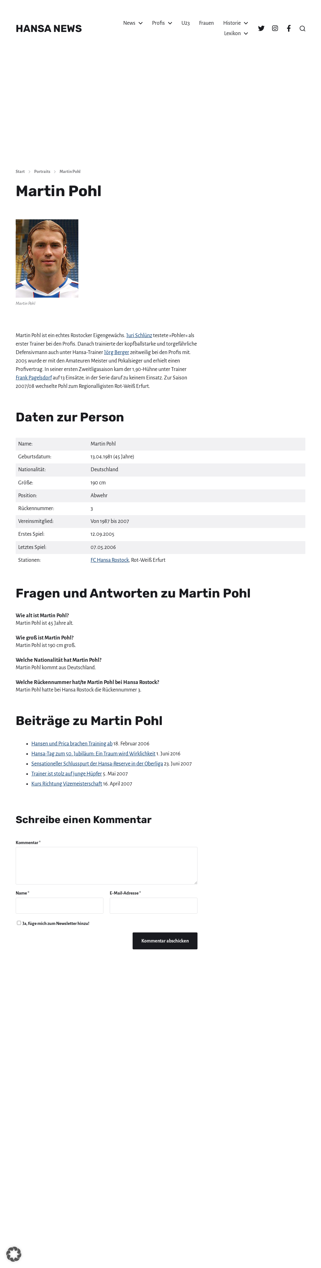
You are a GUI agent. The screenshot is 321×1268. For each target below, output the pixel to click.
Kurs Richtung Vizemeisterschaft (66, 784)
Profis (158, 23)
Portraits (42, 172)
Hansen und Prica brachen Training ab (72, 744)
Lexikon (232, 33)
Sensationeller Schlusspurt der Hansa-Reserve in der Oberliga (97, 764)
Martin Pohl (70, 172)
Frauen (206, 23)
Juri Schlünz (139, 335)
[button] (302, 28)
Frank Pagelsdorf (34, 378)
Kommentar (28, 842)
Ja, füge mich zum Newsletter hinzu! (53, 923)
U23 (186, 23)
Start (20, 172)
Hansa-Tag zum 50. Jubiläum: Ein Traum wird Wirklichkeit (93, 754)
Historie (232, 23)
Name (22, 893)
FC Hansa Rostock (110, 560)
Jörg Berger (116, 352)
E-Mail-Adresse (125, 893)
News (129, 23)
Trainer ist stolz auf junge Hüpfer (66, 774)
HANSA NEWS (49, 28)
